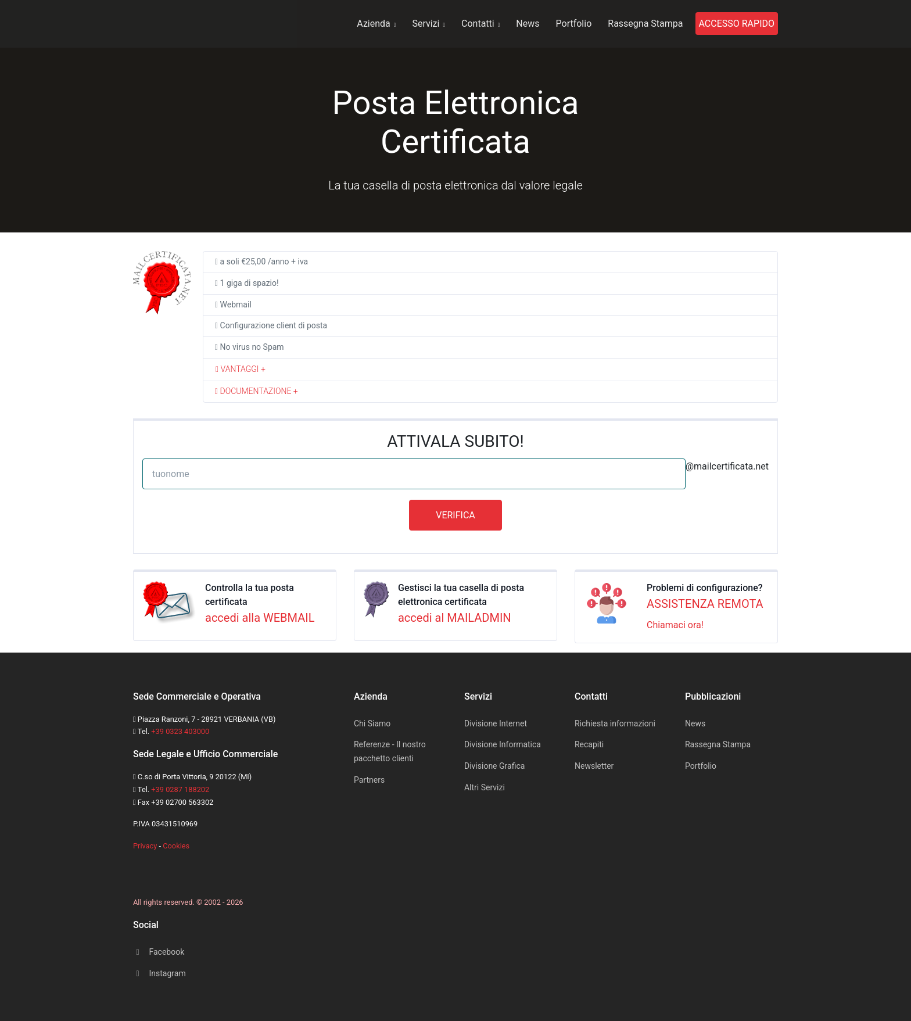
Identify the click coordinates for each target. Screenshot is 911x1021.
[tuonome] (414, 473)
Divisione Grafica (494, 766)
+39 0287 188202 (180, 789)
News (527, 23)
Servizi (428, 23)
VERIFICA (455, 515)
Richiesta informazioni (615, 723)
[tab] (490, 369)
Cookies (176, 845)
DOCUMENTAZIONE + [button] (256, 391)
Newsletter (594, 766)
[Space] (144, 869)
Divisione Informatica (502, 744)
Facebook (158, 951)
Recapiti (589, 744)
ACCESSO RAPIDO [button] (737, 23)
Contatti (480, 23)
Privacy (145, 845)
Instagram (159, 973)
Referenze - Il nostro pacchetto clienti (390, 751)
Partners (369, 779)
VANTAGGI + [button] (241, 369)
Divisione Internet (495, 723)
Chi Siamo (372, 723)
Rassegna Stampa (645, 23)
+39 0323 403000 (180, 731)
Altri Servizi (484, 787)
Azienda (376, 23)
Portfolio (574, 23)
